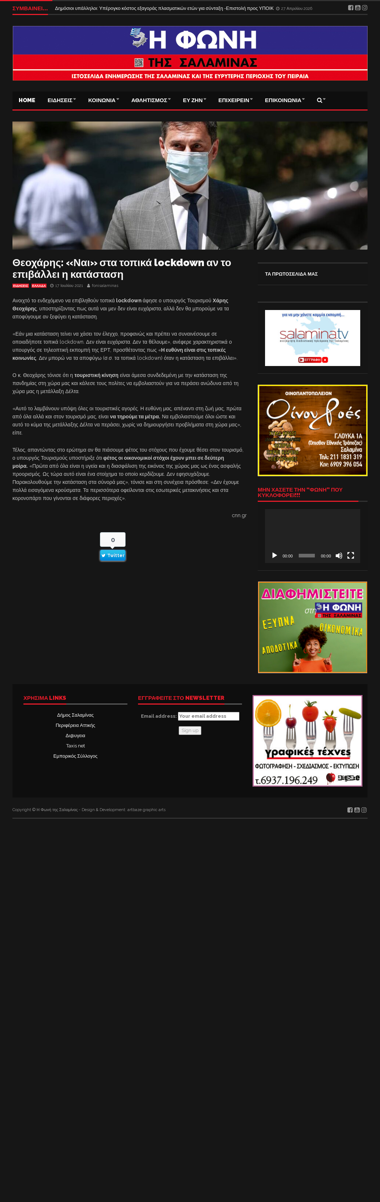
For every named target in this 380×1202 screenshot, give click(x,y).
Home (27, 100)
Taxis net (75, 746)
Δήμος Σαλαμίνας (75, 715)
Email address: (190, 716)
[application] (312, 536)
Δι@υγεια (75, 735)
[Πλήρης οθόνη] (350, 555)
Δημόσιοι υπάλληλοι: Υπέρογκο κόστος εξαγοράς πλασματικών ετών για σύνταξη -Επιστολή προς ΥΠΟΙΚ (165, 8)
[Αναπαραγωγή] (274, 555)
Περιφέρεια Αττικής (75, 725)
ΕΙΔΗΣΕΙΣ (60, 100)
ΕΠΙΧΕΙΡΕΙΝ (234, 100)
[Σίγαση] (339, 555)
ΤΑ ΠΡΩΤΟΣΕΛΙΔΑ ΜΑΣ (291, 274)
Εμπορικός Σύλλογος (75, 756)
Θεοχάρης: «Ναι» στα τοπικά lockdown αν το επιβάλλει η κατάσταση (121, 268)
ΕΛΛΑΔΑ (39, 286)
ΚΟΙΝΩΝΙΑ (102, 100)
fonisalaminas (105, 285)
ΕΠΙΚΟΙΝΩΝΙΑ (283, 100)
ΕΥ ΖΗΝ (193, 100)
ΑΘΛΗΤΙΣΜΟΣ (149, 100)
